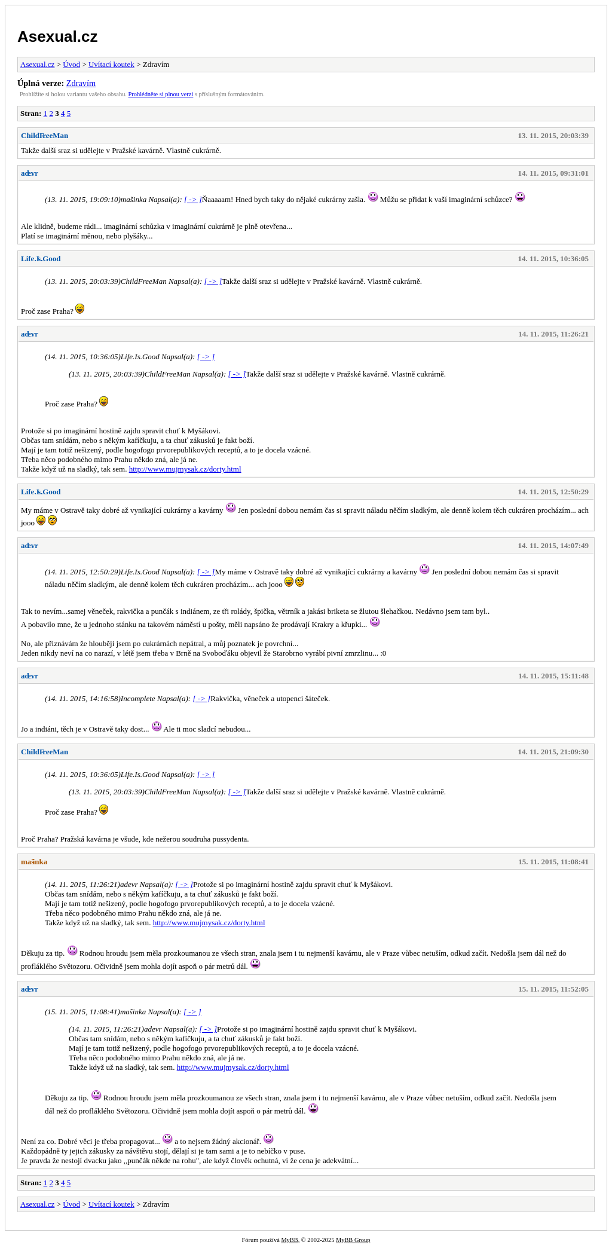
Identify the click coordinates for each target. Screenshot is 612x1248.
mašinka (34, 861)
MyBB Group (353, 1240)
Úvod (71, 64)
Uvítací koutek (111, 64)
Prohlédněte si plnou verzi (161, 94)
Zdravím (81, 83)
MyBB (289, 1240)
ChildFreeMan (44, 135)
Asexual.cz (57, 36)
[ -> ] (193, 199)
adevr (29, 173)
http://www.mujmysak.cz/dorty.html (185, 468)
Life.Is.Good (41, 258)
